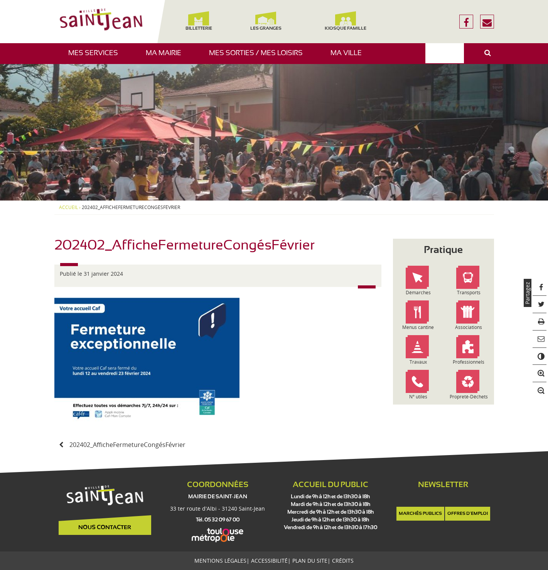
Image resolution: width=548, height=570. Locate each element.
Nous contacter (104, 527)
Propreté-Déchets (469, 396)
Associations (468, 327)
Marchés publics (420, 513)
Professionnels (468, 362)
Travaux (418, 362)
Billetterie (198, 21)
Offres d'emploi (467, 513)
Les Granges (266, 21)
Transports (469, 292)
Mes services (96, 57)
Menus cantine (418, 327)
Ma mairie (166, 57)
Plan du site (309, 560)
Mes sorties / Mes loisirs (259, 57)
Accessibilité (269, 560)
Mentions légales (220, 560)
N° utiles (418, 396)
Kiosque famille (345, 21)
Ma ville (349, 57)
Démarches (418, 292)
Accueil (68, 207)
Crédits (343, 560)
